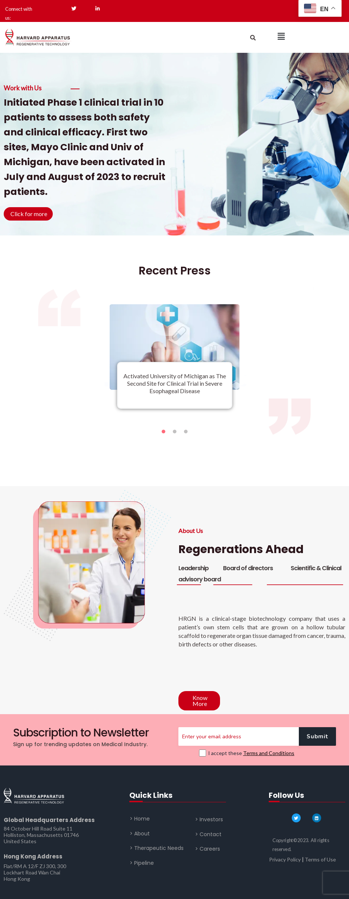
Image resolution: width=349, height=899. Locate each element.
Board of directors (248, 568)
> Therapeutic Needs (157, 848)
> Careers (207, 849)
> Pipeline (142, 862)
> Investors (209, 819)
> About (140, 833)
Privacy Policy (285, 859)
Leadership (193, 568)
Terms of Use (320, 859)
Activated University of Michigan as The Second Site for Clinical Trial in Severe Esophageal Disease (174, 383)
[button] (281, 36)
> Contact (208, 834)
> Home (140, 818)
